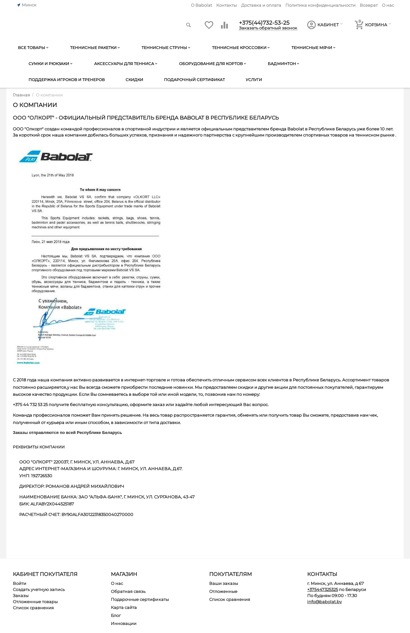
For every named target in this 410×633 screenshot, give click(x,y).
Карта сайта (124, 607)
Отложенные (223, 591)
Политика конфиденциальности (320, 5)
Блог (116, 615)
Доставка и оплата (261, 5)
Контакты (226, 5)
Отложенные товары (35, 601)
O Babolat (201, 5)
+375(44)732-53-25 (265, 22)
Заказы (21, 595)
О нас (388, 5)
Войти (19, 583)
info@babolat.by (324, 601)
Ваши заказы (223, 583)
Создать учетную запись (39, 589)
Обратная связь (128, 591)
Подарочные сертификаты (139, 599)
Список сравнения (33, 607)
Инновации (123, 623)
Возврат (369, 5)
